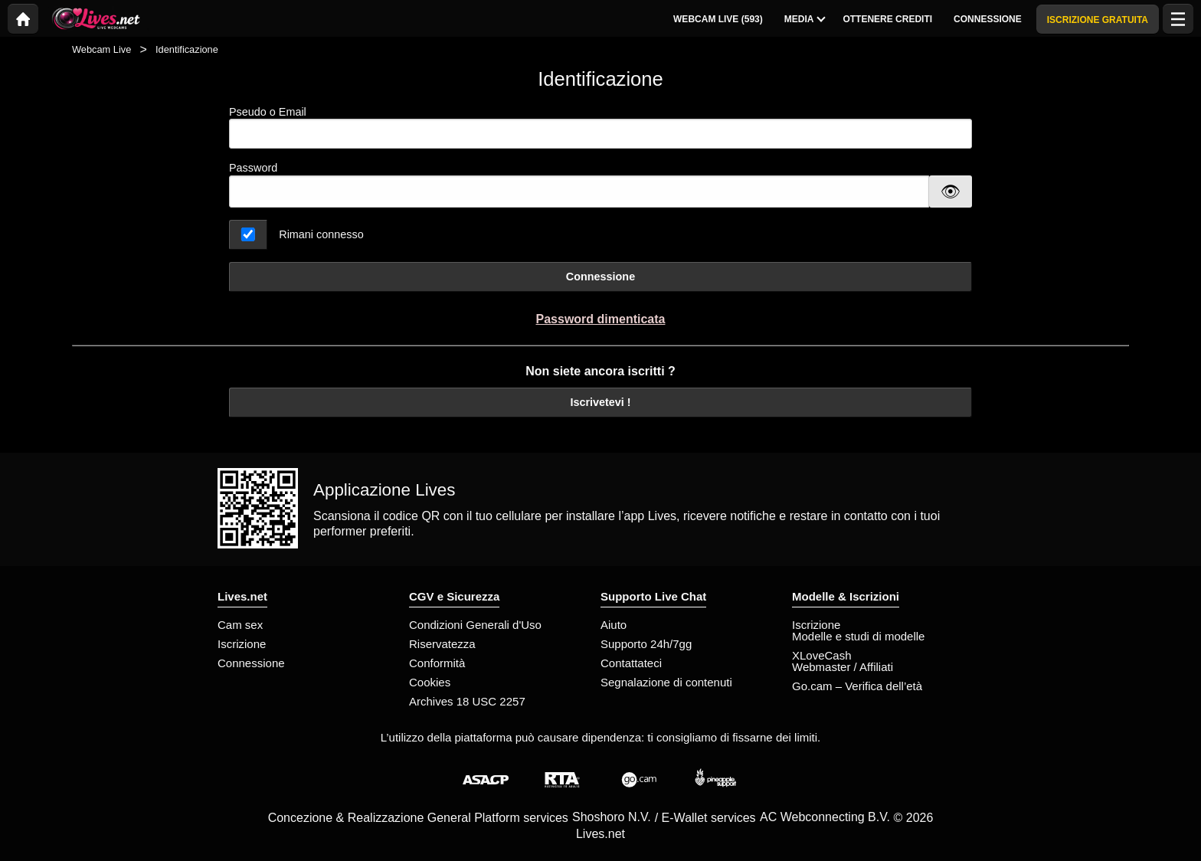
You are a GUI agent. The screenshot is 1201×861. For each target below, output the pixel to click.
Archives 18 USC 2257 (467, 701)
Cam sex (240, 624)
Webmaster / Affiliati (842, 666)
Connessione (600, 276)
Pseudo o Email (600, 127)
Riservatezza (442, 643)
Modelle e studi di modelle (858, 636)
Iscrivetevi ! (600, 402)
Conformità (437, 662)
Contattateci (631, 662)
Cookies (429, 682)
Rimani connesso (321, 234)
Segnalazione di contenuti (666, 682)
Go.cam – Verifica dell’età (857, 685)
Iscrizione (242, 643)
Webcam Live (101, 49)
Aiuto (613, 624)
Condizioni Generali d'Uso (475, 624)
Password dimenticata (601, 319)
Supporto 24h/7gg (646, 643)
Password (253, 168)
